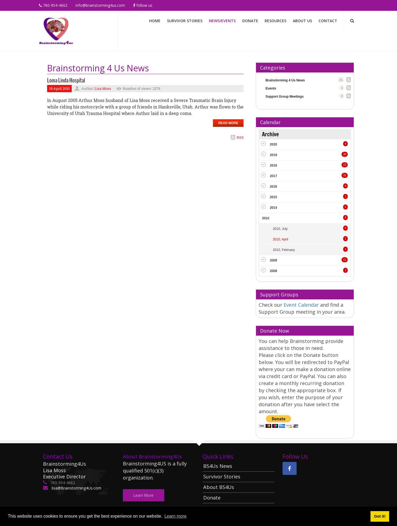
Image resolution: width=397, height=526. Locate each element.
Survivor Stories (184, 20)
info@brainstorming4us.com (100, 5)
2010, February (284, 250)
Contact (328, 20)
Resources (275, 20)
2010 (265, 218)
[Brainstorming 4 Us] (56, 30)
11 (344, 259)
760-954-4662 (53, 5)
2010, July (280, 229)
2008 (273, 271)
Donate (250, 20)
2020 (273, 144)
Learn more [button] (175, 516)
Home (154, 20)
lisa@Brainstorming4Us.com (76, 488)
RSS (240, 137)
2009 (273, 260)
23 (344, 164)
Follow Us (142, 5)
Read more (228, 123)
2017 (273, 176)
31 (344, 175)
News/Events (222, 20)
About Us (302, 20)
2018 (273, 165)
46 (344, 154)
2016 (273, 186)
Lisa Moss (102, 88)
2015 (273, 197)
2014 (273, 208)
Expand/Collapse (263, 143)
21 (341, 79)
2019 (273, 155)
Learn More (144, 495)
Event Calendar (302, 305)
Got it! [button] (379, 516)
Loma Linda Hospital (66, 80)
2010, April (280, 239)
